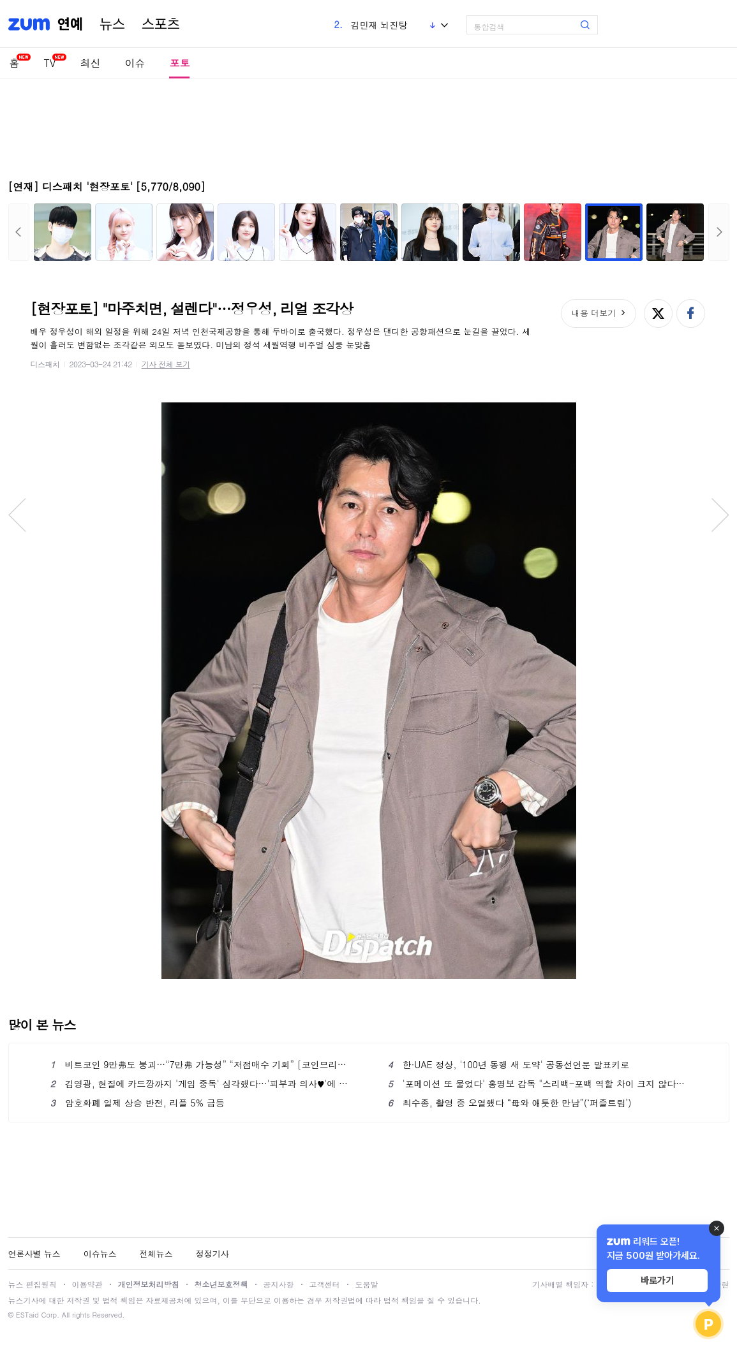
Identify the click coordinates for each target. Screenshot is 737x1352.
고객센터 (324, 1284)
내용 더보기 (594, 313)
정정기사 (212, 1253)
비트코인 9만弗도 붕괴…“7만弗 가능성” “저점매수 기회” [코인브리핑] (200, 1064)
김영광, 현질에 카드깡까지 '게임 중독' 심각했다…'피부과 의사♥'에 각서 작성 (200, 1083)
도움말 (366, 1284)
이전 (18, 232)
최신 (90, 62)
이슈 (134, 62)
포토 (179, 62)
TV (50, 62)
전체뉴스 (156, 1253)
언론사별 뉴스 (34, 1253)
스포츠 (161, 24)
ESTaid (27, 1314)
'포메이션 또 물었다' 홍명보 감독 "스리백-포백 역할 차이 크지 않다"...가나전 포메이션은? (537, 1083)
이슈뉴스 (100, 1253)
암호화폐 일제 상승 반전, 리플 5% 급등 (137, 1102)
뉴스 (112, 24)
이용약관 (87, 1284)
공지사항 (279, 1284)
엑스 (658, 313)
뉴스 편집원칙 (32, 1284)
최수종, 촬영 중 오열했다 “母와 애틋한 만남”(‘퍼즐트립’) (510, 1102)
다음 (718, 232)
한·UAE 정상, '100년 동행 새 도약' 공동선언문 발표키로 (509, 1064)
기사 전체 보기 (166, 363)
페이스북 (690, 313)
